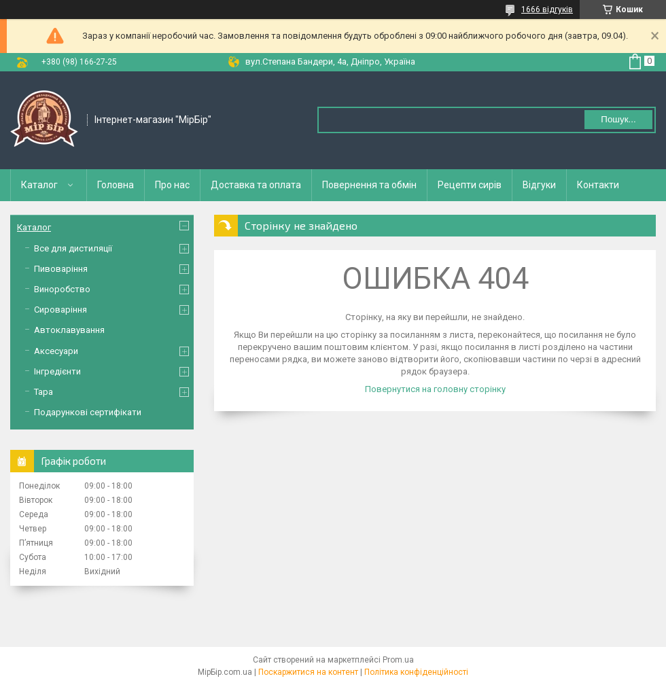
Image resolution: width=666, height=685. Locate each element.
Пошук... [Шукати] (618, 119)
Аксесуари (56, 351)
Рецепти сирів (470, 184)
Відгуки (539, 184)
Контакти (598, 184)
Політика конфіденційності (416, 672)
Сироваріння (60, 309)
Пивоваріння (61, 269)
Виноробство (62, 289)
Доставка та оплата (256, 184)
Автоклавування (69, 330)
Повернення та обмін (369, 184)
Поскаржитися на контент (308, 672)
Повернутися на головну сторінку (435, 389)
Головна (115, 184)
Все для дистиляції (73, 248)
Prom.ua (398, 660)
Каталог (39, 184)
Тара (43, 392)
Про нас (172, 184)
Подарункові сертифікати (87, 412)
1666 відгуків (547, 9)
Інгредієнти (57, 371)
